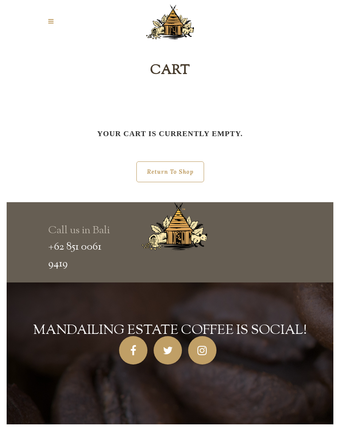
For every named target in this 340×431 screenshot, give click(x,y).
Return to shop (170, 172)
